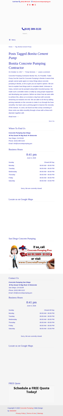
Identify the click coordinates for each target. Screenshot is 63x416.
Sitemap (40, 413)
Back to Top (51, 121)
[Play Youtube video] (31, 256)
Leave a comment (44, 72)
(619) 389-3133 (25, 1)
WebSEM (13, 411)
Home (10, 47)
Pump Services (30, 72)
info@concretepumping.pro (41, 1)
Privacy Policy (21, 413)
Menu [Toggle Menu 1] (12, 40)
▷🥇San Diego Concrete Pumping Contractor (31, 16)
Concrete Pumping (26, 408)
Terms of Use (31, 413)
